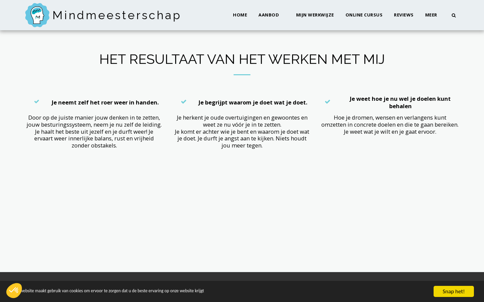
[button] (271, 15)
